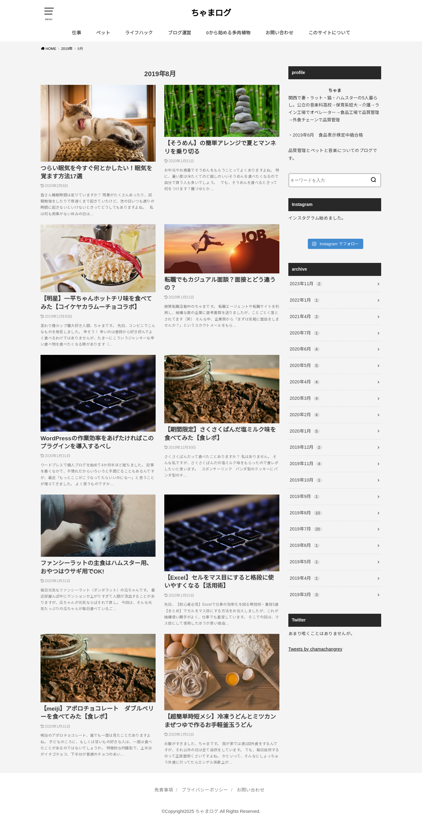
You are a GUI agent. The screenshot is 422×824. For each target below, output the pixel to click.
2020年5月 (305, 365)
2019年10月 (306, 479)
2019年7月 (306, 528)
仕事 (76, 32)
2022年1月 (305, 300)
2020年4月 (305, 381)
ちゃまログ (211, 13)
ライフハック (139, 32)
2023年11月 (306, 283)
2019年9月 (305, 496)
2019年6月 (305, 545)
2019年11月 (306, 463)
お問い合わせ (279, 32)
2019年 (67, 48)
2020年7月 (305, 332)
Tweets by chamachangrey (315, 649)
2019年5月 (305, 561)
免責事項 (163, 789)
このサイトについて (329, 32)
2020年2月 (305, 414)
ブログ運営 (179, 32)
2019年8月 (306, 512)
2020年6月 (305, 349)
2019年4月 (305, 578)
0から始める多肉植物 (228, 32)
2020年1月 (305, 431)
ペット (103, 32)
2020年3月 (305, 398)
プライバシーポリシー (205, 789)
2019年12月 (306, 447)
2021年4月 (305, 316)
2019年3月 (305, 594)
